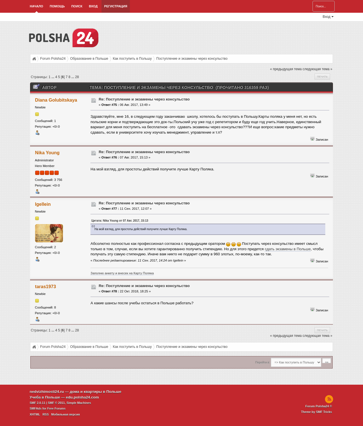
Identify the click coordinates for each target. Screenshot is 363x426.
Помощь (57, 6)
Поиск (76, 6)
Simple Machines (78, 402)
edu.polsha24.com (82, 397)
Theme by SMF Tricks (316, 412)
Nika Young (47, 152)
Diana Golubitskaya (56, 100)
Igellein (43, 204)
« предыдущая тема (285, 69)
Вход (93, 6)
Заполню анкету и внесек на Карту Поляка (122, 273)
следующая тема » (317, 69)
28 (77, 77)
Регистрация (115, 6)
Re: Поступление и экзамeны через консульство (144, 99)
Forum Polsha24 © (318, 406)
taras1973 (45, 286)
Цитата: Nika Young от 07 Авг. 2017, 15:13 (119, 220)
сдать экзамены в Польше (288, 249)
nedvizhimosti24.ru (47, 391)
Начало (36, 6)
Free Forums (56, 408)
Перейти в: (262, 362)
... (53, 77)
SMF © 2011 (56, 402)
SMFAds (36, 408)
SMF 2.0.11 (37, 402)
